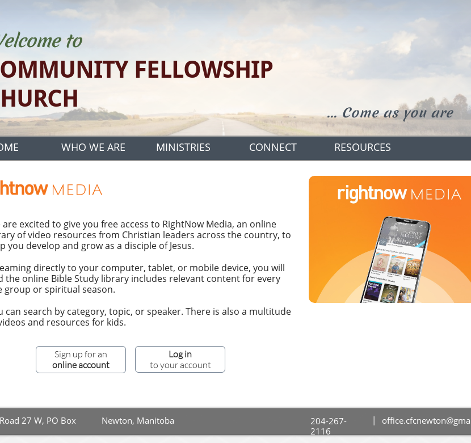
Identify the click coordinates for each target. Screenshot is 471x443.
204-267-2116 (328, 426)
